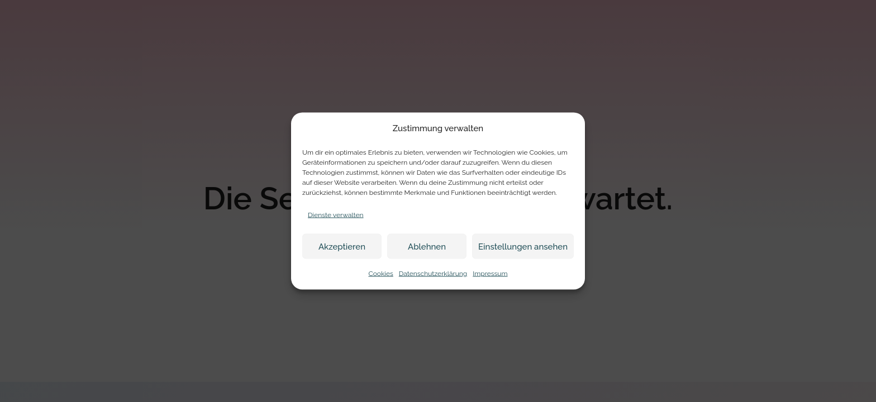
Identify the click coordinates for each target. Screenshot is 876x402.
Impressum (490, 273)
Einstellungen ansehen (523, 246)
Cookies (380, 273)
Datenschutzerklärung (433, 273)
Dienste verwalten (336, 215)
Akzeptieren (341, 246)
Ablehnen (427, 246)
